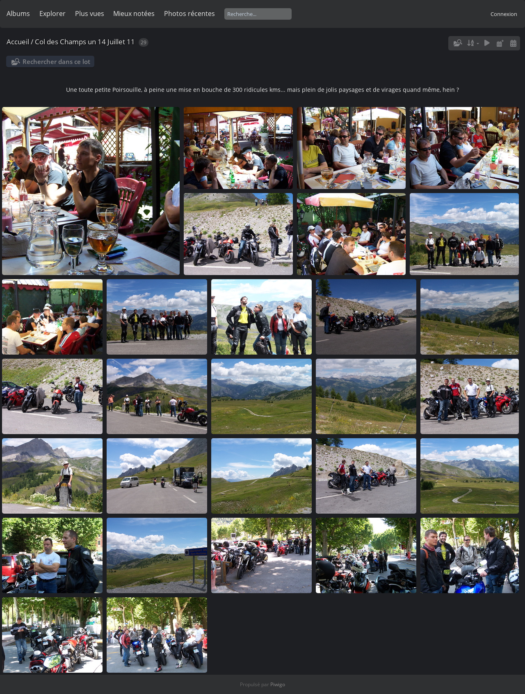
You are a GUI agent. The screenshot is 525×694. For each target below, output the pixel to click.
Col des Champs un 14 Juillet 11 (85, 41)
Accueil (18, 41)
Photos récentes (189, 13)
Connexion (504, 14)
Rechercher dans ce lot (56, 61)
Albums (18, 13)
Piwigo (277, 684)
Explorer (52, 13)
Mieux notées (134, 13)
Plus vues (89, 13)
